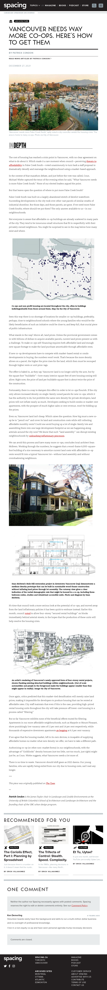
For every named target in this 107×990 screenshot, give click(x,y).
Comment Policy (79, 905)
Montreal (40, 974)
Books (62, 5)
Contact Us (77, 985)
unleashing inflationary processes (46, 435)
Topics (35, 5)
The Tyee (50, 783)
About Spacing (79, 974)
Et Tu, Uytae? (82, 852)
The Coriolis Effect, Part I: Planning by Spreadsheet (18, 856)
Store (85, 5)
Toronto (40, 960)
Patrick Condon (23, 52)
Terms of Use (78, 982)
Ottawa (39, 976)
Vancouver (41, 962)
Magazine (50, 5)
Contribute (77, 979)
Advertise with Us (81, 976)
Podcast (74, 5)
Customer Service (81, 971)
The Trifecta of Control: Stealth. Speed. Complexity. (52, 856)
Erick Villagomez (16, 871)
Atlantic (40, 979)
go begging (61, 730)
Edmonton (41, 982)
